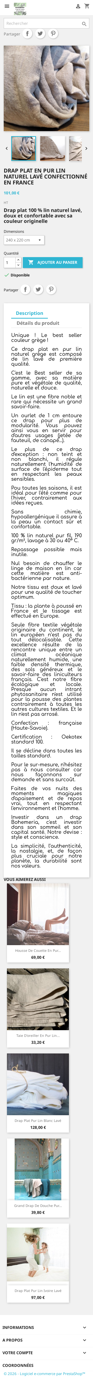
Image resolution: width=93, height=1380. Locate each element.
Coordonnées (17, 1365)
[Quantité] (10, 262)
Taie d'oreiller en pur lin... (38, 1035)
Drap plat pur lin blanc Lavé (38, 1120)
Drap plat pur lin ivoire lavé (38, 1290)
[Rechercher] (46, 23)
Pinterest (53, 33)
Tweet (40, 33)
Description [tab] (29, 313)
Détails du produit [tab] (38, 323)
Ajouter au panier (52, 262)
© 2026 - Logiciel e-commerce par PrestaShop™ (44, 1373)
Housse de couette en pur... (38, 950)
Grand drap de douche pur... (38, 1205)
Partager (27, 33)
